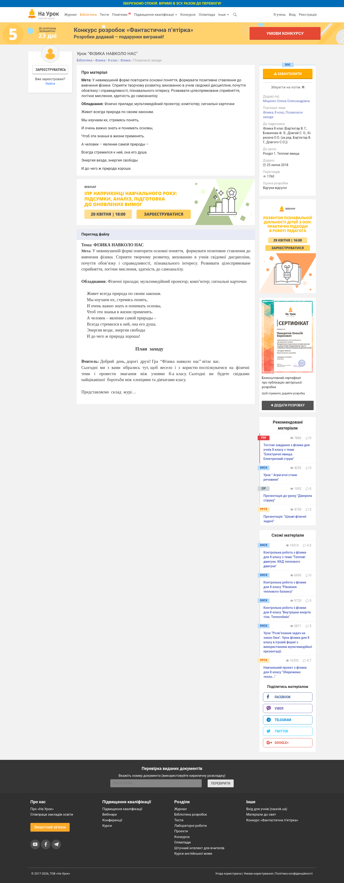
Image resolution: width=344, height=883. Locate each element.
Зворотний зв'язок (50, 827)
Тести (104, 15)
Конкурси (188, 15)
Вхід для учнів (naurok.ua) (266, 809)
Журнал (70, 15)
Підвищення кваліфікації (155, 15)
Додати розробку (288, 405)
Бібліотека (88, 15)
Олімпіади (182, 842)
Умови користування (258, 873)
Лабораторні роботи (190, 826)
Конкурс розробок (133, 30)
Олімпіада (207, 15)
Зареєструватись (51, 70)
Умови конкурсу (285, 33)
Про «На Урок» (42, 809)
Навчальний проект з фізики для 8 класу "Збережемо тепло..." (285, 672)
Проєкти (181, 831)
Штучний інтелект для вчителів (199, 848)
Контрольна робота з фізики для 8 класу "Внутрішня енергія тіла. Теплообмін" (287, 612)
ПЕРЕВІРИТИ (220, 783)
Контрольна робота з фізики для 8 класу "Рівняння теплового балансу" (284, 587)
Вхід (292, 15)
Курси (107, 826)
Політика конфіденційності (294, 873)
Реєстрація (308, 15)
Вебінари (109, 814)
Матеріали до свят (261, 814)
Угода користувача (228, 873)
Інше (223, 15)
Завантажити (288, 74)
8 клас (279, 112)
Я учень (279, 15)
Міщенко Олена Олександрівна (286, 101)
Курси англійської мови (193, 853)
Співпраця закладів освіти (51, 814)
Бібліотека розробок (190, 814)
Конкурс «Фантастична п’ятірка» (272, 820)
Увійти (50, 83)
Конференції (112, 820)
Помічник (121, 14)
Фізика (268, 112)
